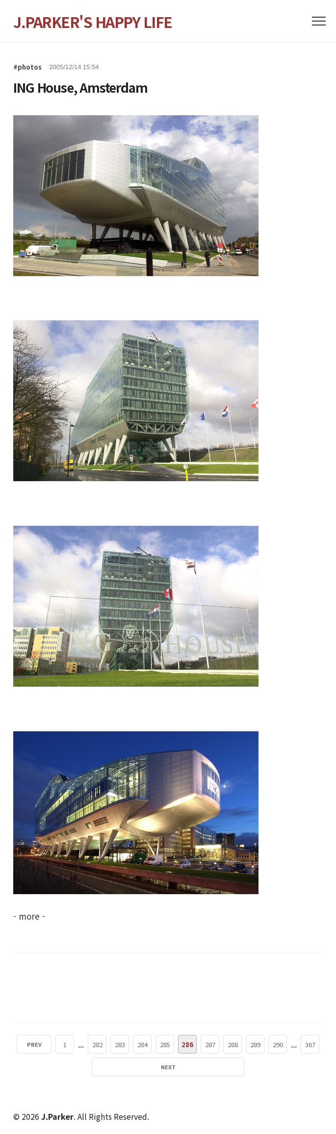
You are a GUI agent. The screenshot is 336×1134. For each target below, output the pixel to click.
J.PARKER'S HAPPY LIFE (92, 21)
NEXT (168, 1067)
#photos (27, 67)
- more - (29, 916)
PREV (34, 1044)
